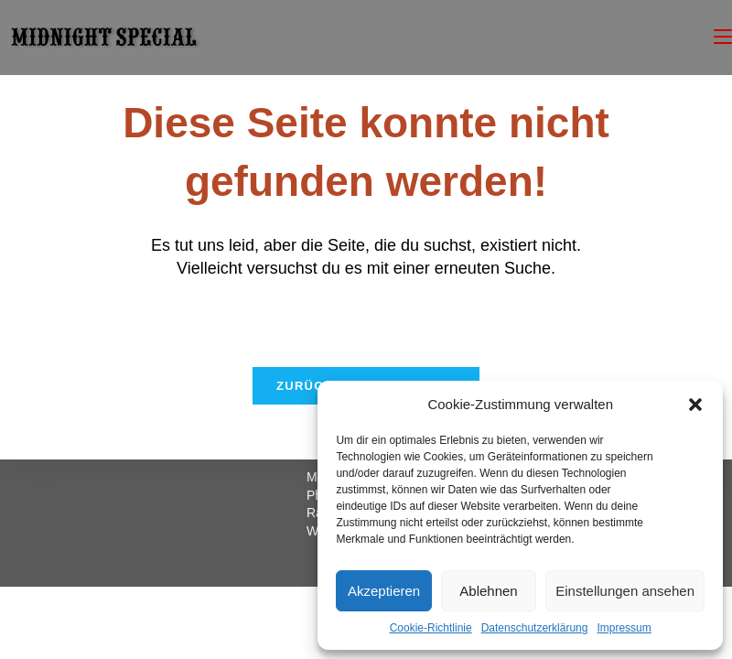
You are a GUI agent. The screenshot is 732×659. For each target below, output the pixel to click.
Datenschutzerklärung (534, 627)
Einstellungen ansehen (624, 591)
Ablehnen (488, 591)
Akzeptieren (384, 591)
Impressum (624, 627)
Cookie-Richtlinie (431, 627)
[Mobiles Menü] (723, 37)
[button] (695, 404)
